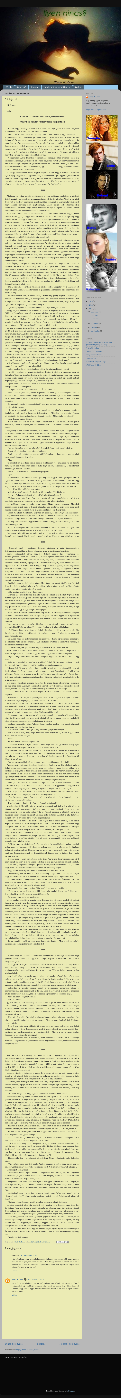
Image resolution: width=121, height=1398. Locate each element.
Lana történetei (91, 358)
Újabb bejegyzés (14, 1343)
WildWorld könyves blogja (96, 361)
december (95, 312)
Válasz (14, 1271)
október (94, 327)
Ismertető (21, 87)
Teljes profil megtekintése (96, 109)
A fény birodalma (92, 348)
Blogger (71, 1391)
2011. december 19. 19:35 (29, 1255)
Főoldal (8, 87)
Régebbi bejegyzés (69, 1343)
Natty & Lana (17, 1279)
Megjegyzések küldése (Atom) (27, 1349)
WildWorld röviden (93, 365)
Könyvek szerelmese (94, 355)
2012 (91, 305)
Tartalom (35, 87)
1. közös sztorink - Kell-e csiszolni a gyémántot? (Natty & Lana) (100, 343)
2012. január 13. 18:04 (35, 1279)
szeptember (95, 331)
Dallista (78, 87)
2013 (91, 301)
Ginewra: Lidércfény (94, 351)
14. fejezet (94, 319)
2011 (91, 309)
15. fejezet (94, 315)
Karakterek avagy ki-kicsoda (57, 87)
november (95, 323)
